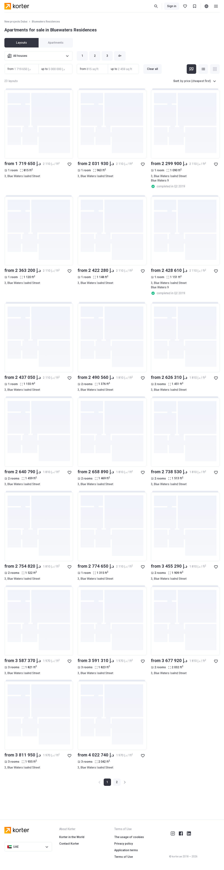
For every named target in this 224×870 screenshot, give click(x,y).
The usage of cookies (129, 837)
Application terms (126, 850)
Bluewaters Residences (46, 21)
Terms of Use (123, 856)
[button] (117, 782)
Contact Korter (69, 843)
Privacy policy (123, 843)
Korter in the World (71, 837)
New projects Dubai (15, 21)
